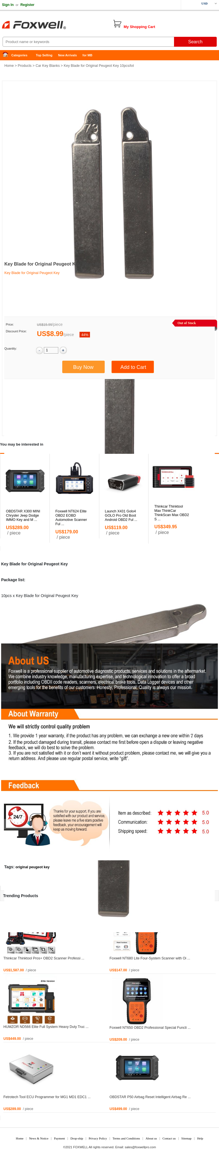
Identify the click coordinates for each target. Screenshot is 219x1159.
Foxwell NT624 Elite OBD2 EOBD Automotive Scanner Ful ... (71, 517)
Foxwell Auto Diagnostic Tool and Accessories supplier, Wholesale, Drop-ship (45, 25)
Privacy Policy (98, 1138)
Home (7, 55)
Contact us (169, 1138)
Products (25, 66)
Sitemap (186, 1138)
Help (200, 1138)
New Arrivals (67, 55)
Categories (19, 55)
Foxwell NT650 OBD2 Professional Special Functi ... (150, 1028)
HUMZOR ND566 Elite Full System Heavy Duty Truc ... (46, 1027)
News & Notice (38, 1138)
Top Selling (44, 55)
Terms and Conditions (126, 1138)
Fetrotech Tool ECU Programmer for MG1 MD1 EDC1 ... (47, 1097)
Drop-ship (76, 1138)
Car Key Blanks (48, 66)
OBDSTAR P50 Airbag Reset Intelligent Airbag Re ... (150, 1097)
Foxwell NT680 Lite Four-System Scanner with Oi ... (150, 958)
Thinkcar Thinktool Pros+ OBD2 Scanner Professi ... (43, 958)
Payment (59, 1138)
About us (151, 1138)
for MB (88, 55)
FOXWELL (80, 1147)
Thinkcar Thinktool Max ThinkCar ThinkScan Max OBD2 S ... (171, 512)
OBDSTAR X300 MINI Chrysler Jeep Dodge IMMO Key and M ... (23, 515)
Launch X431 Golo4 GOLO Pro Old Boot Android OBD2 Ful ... (121, 515)
